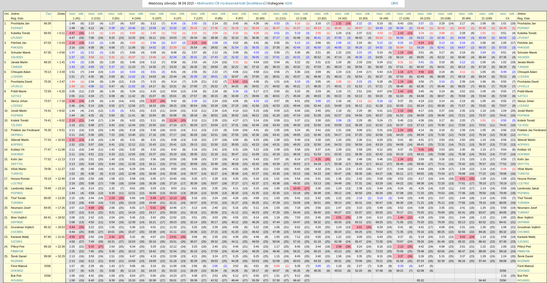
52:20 (358, 270)
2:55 (318, 33)
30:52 (214, 115)
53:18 (296, 193)
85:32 (47, 227)
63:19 (379, 144)
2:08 (215, 42)
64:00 (399, 144)
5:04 (235, 130)
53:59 (338, 125)
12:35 (131, 163)
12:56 (131, 105)
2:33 (359, 62)
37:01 (276, 57)
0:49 (503, 71)
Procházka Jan (20, 23)
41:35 (255, 193)
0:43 (400, 23)
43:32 (296, 66)
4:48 (256, 236)
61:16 (317, 241)
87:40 (47, 236)
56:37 (379, 76)
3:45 (421, 91)
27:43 (214, 57)
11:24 (173, 120)
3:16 (318, 23)
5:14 (297, 42)
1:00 (503, 42)
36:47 (276, 28)
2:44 (91, 71)
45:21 (296, 86)
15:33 (131, 280)
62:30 (441, 37)
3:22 (91, 227)
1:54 (112, 246)
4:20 (235, 178)
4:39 (235, 236)
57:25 (358, 134)
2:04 (215, 33)
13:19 (131, 202)
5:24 (380, 120)
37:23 (234, 105)
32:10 (234, 37)
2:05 (72, 91)
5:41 (380, 110)
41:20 (276, 115)
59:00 (317, 231)
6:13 (380, 217)
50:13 (296, 173)
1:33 (338, 139)
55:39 (255, 280)
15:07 (152, 96)
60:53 (296, 261)
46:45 (338, 28)
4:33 (380, 33)
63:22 (441, 57)
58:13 (338, 202)
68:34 (420, 134)
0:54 (277, 62)
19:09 (152, 261)
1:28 (112, 42)
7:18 (297, 207)
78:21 (379, 261)
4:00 (235, 139)
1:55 (112, 227)
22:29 (173, 47)
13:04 (131, 183)
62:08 (420, 270)
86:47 (461, 251)
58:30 (358, 173)
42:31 (296, 57)
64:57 (461, 47)
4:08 (91, 86)
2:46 (153, 33)
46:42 (255, 231)
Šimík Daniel (19, 256)
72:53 (379, 251)
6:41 (112, 144)
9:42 (173, 101)
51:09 (317, 115)
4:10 (235, 110)
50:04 (276, 241)
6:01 (132, 101)
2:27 (359, 266)
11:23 (131, 66)
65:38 (482, 28)
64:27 (379, 173)
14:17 (152, 86)
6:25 (256, 256)
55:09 (399, 28)
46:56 (338, 47)
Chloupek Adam (21, 71)
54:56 (358, 115)
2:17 (462, 23)
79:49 (47, 188)
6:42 (112, 125)
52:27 (338, 115)
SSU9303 (17, 57)
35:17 (214, 222)
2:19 (91, 33)
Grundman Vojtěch (22, 227)
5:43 (380, 71)
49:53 (296, 163)
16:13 (131, 251)
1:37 (72, 52)
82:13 (461, 222)
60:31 (358, 202)
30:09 (193, 163)
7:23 (112, 202)
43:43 (276, 125)
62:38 (338, 241)
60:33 (338, 222)
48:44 (234, 280)
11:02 (131, 76)
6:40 (91, 280)
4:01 (153, 227)
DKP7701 (17, 163)
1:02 (503, 62)
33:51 (173, 241)
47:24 (296, 115)
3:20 (194, 178)
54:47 (296, 222)
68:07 (441, 96)
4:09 (91, 66)
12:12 (131, 144)
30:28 (193, 134)
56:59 (358, 144)
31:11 (173, 231)
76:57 (482, 163)
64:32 (461, 28)
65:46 (441, 86)
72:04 (482, 96)
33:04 (214, 125)
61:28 (379, 105)
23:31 (173, 86)
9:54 (173, 91)
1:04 (483, 52)
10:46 (131, 28)
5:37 (112, 66)
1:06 (483, 23)
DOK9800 (17, 154)
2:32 (72, 139)
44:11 (234, 241)
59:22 (420, 37)
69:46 (441, 115)
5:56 (421, 149)
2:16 (72, 42)
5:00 (132, 33)
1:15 (400, 110)
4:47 (72, 33)
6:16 (380, 246)
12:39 (131, 222)
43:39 (276, 163)
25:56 (173, 173)
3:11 (153, 120)
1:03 (277, 168)
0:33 (400, 266)
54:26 (379, 28)
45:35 (296, 270)
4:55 (235, 217)
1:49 (72, 23)
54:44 (296, 212)
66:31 (338, 261)
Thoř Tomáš (18, 198)
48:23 (338, 66)
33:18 (214, 105)
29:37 (193, 173)
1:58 (112, 178)
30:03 (173, 212)
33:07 (214, 183)
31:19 (234, 28)
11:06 (131, 47)
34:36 (193, 231)
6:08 (112, 96)
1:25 (112, 110)
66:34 (379, 193)
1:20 (338, 62)
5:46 (132, 62)
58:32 (317, 222)
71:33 (420, 193)
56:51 (317, 202)
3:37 (421, 23)
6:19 (112, 173)
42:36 (255, 134)
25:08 (173, 115)
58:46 (420, 28)
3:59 (91, 57)
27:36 (214, 28)
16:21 (152, 222)
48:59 (255, 241)
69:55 (420, 173)
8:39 (112, 280)
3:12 (153, 23)
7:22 (112, 134)
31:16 (214, 154)
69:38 (441, 105)
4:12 (91, 28)
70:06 (358, 261)
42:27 (255, 173)
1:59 (112, 275)
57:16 (296, 241)
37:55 (234, 134)
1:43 (400, 33)
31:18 (173, 261)
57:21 (379, 86)
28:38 (214, 37)
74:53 (441, 193)
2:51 (359, 91)
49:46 (276, 251)
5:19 (380, 23)
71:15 (420, 202)
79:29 (441, 222)
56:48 (317, 193)
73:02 (482, 105)
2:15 (72, 198)
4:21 (194, 256)
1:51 (72, 71)
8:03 (112, 261)
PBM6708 (17, 251)
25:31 (193, 57)
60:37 (379, 115)
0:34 (400, 188)
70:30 (441, 125)
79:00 (441, 212)
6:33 (256, 139)
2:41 (91, 110)
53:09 (296, 202)
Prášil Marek (18, 91)
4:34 (91, 96)
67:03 (47, 42)
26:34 (193, 37)
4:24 (421, 42)
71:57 (461, 105)
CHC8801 (17, 231)
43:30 (276, 173)
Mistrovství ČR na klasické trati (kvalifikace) (231, 3)
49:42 (358, 37)
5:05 (153, 275)
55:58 (399, 37)
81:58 (399, 261)
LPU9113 (17, 86)
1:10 (483, 236)
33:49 (234, 96)
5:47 (112, 86)
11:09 (173, 266)
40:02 (276, 86)
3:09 (153, 52)
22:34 (173, 57)
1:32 (338, 23)
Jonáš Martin (19, 110)
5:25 (235, 256)
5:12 (380, 42)
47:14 (338, 57)
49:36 (358, 57)
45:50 (317, 47)
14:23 (173, 275)
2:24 (359, 42)
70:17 (399, 212)
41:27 (234, 202)
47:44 (276, 222)
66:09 (420, 115)
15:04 (152, 115)
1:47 (338, 207)
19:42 (152, 251)
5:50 (112, 115)
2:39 (462, 81)
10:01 (173, 130)
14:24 (152, 270)
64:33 (317, 261)
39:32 (214, 241)
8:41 (173, 71)
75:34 (482, 134)
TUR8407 (17, 212)
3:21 (318, 52)
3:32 (235, 33)
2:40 (91, 149)
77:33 (47, 139)
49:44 (296, 105)
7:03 (297, 217)
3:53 (442, 149)
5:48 (380, 207)
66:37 (358, 251)
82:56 (461, 231)
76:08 (461, 173)
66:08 (441, 76)
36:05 (255, 57)
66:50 (47, 33)
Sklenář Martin (20, 139)
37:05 (255, 76)
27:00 (193, 86)
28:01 (214, 76)
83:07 (482, 212)
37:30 (276, 47)
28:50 (214, 66)
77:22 (482, 173)
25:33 (173, 270)
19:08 (152, 202)
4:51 (91, 154)
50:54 (358, 76)
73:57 (47, 101)
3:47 (421, 266)
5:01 (153, 207)
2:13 (72, 159)
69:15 (420, 154)
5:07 (132, 23)
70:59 (461, 96)
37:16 (255, 66)
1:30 (483, 227)
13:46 (152, 57)
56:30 (379, 66)
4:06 (235, 71)
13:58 (152, 28)
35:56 (214, 212)
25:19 (173, 154)
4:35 (256, 23)
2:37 (359, 33)
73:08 (441, 154)
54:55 (379, 57)
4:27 (235, 120)
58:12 (338, 193)
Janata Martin (19, 62)
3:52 (235, 42)
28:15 (173, 105)
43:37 (296, 76)
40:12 (234, 222)
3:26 (442, 159)
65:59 (482, 37)
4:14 (421, 130)
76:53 (482, 154)
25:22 (193, 28)
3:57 (442, 198)
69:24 (482, 76)
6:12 (380, 149)
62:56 (379, 134)
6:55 (112, 105)
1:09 (338, 120)
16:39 (152, 183)
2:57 (194, 52)
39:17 (255, 270)
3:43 (235, 23)
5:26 (421, 256)
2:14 (215, 23)
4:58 (256, 71)
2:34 (91, 81)
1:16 (400, 71)
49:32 (296, 183)
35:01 (173, 280)
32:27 (214, 173)
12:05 (131, 154)
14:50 (131, 261)
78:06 (47, 168)
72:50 (461, 125)
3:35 (153, 178)
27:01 (173, 163)
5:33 (297, 91)
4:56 (421, 71)
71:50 (441, 134)
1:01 (503, 23)
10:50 (173, 159)
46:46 (317, 76)
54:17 (338, 134)
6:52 (297, 227)
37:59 (214, 251)
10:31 (111, 241)
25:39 (193, 76)
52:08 (276, 261)
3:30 (318, 120)
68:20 (47, 62)
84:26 (482, 231)
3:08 (442, 33)
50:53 (255, 261)
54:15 (379, 37)
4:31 (235, 149)
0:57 (277, 101)
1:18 (338, 110)
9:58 (173, 139)
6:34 (132, 246)
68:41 (420, 144)
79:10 (482, 202)
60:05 (420, 57)
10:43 (296, 188)
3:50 (442, 139)
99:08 (47, 256)
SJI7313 (16, 96)
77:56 (461, 202)
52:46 (317, 134)
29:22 (214, 86)
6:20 (380, 139)
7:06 (91, 37)
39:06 (255, 96)
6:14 (297, 159)
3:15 (153, 81)
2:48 (359, 159)
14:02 (152, 47)
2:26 (91, 62)
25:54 (193, 47)
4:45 (421, 198)
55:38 (338, 163)
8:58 (173, 62)
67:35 (47, 52)
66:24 (420, 105)
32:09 (214, 193)
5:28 (380, 81)
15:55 (152, 125)
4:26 (256, 33)
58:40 (399, 86)
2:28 (462, 33)
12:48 (131, 173)
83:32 (482, 222)
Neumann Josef (21, 207)
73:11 (441, 163)
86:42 (482, 241)
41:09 (255, 154)
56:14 (399, 57)
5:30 (297, 52)
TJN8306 (16, 66)
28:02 (214, 47)
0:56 (277, 52)
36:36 (255, 37)
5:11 (256, 207)
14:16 (131, 212)
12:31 (131, 193)
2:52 (462, 91)
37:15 (214, 231)
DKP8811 (17, 134)
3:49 (235, 52)
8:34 (173, 23)
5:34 (380, 62)
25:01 (173, 96)
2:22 (359, 23)
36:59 (234, 163)
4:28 (421, 217)
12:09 (173, 256)
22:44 (173, 76)
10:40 (173, 178)
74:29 (461, 134)
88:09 (482, 251)
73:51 (482, 125)
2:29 (91, 91)
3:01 (153, 71)
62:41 (441, 47)
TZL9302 (16, 125)
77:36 (461, 193)
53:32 (338, 154)
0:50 (503, 120)
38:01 (276, 76)
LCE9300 (17, 76)
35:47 (234, 154)
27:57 (193, 96)
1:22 (338, 52)
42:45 (255, 125)
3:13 (442, 42)
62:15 (441, 28)
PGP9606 (17, 115)
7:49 (91, 241)
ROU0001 (17, 280)
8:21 (112, 212)
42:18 (276, 154)
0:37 (400, 101)
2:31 (194, 33)
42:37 (255, 183)
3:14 (442, 101)
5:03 (132, 71)
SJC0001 (17, 241)
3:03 (215, 217)
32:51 (214, 134)
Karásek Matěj (20, 236)
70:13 (47, 71)
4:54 (256, 62)
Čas (48, 13)
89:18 (47, 246)
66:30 (399, 202)
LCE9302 (17, 105)
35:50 (234, 144)
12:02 (173, 217)
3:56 (421, 81)
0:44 (400, 168)
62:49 (420, 76)
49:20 (358, 47)
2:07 (72, 207)
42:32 (214, 280)
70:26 (47, 81)
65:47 (379, 202)
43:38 (276, 183)
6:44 (112, 163)
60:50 (358, 193)
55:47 (338, 173)
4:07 (153, 236)
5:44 (380, 188)
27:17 (173, 134)
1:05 (483, 62)
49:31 (338, 86)
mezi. (72, 13)
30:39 (193, 183)
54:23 (338, 144)
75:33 (420, 222)
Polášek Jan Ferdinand (25, 130)
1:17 (277, 246)
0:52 (400, 207)
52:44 (317, 105)
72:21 (461, 115)
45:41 (317, 37)
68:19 (461, 76)
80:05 (47, 198)
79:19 (47, 178)
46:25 (255, 202)
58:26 (358, 163)
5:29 (256, 168)
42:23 (255, 144)
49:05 (296, 134)
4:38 (91, 47)
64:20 (399, 134)
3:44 (318, 246)
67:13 (420, 125)
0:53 (277, 23)
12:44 (131, 125)
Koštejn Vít (18, 149)
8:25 (112, 37)
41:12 (234, 212)
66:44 (482, 57)
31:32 (234, 57)
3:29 (442, 23)
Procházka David (21, 81)
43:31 (276, 144)
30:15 (214, 96)
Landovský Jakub (22, 188)
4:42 (421, 246)
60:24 (338, 231)
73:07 (399, 241)
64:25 (358, 231)
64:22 (399, 183)
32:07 (234, 76)
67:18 (482, 66)
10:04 (173, 110)
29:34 (193, 193)
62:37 (399, 125)
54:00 (338, 105)
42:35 (276, 193)
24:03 (173, 37)
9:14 (173, 81)
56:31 (296, 251)
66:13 (461, 66)
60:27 (338, 212)
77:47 (47, 149)
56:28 (358, 125)
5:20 (91, 246)
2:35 (462, 110)
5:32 (132, 149)
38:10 (276, 66)
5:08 (91, 125)
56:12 (358, 105)
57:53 (399, 76)
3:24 (421, 33)
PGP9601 (17, 193)
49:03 (317, 96)
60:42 (420, 66)
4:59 (91, 202)
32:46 (214, 163)
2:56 (153, 42)
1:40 (112, 159)
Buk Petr (16, 275)
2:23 (91, 23)
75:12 (441, 202)
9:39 (112, 251)
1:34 (72, 81)
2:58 (359, 149)
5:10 (297, 23)
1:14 (483, 168)
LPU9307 (17, 37)
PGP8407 (17, 28)
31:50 (214, 144)
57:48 (379, 270)
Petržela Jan (18, 42)
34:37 (193, 202)
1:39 (112, 81)
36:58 (234, 173)
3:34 (235, 91)
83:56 (441, 251)
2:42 (359, 178)
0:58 (277, 120)
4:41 (256, 42)
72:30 (379, 241)
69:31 (482, 86)
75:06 (399, 251)
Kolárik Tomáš (20, 120)
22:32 (173, 28)
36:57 (193, 241)
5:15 (132, 81)
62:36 (420, 86)
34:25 (234, 86)
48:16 (296, 154)
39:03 (214, 261)
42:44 (296, 47)
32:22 (234, 66)
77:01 (461, 183)
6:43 (297, 168)
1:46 (112, 130)
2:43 (359, 168)
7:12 (297, 236)
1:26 (483, 207)
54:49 (338, 183)
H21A (288, 3)
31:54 (234, 47)
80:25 (441, 231)
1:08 (277, 139)
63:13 (338, 251)
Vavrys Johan (19, 101)
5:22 (297, 62)
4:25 (91, 115)
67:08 (399, 193)
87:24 (420, 261)
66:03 (482, 47)
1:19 (112, 33)
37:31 (234, 125)
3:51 (421, 52)
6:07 (380, 91)
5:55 (132, 207)
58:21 (399, 270)
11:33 (173, 227)
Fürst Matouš (19, 266)
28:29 (193, 270)
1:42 (112, 149)
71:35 (399, 231)
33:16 (193, 212)
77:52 (47, 159)
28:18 (193, 115)
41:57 (296, 28)
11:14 (131, 270)
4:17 (421, 110)
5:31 (112, 57)
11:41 (131, 115)
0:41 (400, 139)
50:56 (358, 66)
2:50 (194, 23)
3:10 (442, 81)
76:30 (47, 130)
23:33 (173, 66)
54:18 (317, 163)
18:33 (152, 105)
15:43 (152, 144)
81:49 (441, 241)
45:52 (317, 57)
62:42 (379, 154)
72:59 (47, 91)
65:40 (461, 57)
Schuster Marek (21, 52)
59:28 (420, 47)
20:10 (152, 241)
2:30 (462, 149)
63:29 (379, 183)
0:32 (400, 42)
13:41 (173, 236)
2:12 (215, 52)
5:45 (132, 217)
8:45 (297, 256)
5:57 (380, 168)
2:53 (194, 62)
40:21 (255, 115)
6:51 (297, 101)
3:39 (442, 168)
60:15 (317, 251)
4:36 (256, 81)
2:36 (359, 139)
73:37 (482, 115)
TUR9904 (17, 202)
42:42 (255, 163)
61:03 (399, 96)
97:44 (482, 261)
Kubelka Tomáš (20, 33)
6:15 (91, 212)
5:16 (380, 101)
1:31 (338, 130)
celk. (81, 13)
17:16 (152, 134)
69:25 (379, 212)
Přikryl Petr (18, 246)
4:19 (421, 101)
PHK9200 (17, 47)
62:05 (399, 105)
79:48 (420, 251)
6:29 (132, 168)
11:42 (131, 96)
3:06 (318, 42)
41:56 (255, 105)
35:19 (193, 251)
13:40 (131, 134)
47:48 (276, 231)
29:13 (193, 144)
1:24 (338, 33)
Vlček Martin (18, 168)
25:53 (173, 193)
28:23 (173, 222)
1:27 (112, 23)
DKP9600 (17, 222)
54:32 (379, 47)
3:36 (153, 130)
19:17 (152, 212)
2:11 (462, 71)
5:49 (297, 139)
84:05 (47, 207)
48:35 (317, 270)
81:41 (461, 212)
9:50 (173, 168)
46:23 (255, 212)
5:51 (132, 110)
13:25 (131, 37)
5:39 (112, 28)
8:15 (380, 256)
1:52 (72, 168)
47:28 (276, 202)
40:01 (276, 96)
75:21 (461, 144)
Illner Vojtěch (19, 217)
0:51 (277, 33)
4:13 (235, 159)
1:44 (72, 110)
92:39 (441, 261)
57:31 (358, 183)
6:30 (112, 193)
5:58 (297, 149)
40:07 (276, 270)
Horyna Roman (20, 178)
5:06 (132, 52)
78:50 (482, 193)
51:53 (358, 86)
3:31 (318, 62)
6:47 (132, 256)
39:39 (193, 280)
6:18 (132, 130)
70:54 (379, 231)
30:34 (214, 270)
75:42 (461, 163)
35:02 (234, 115)
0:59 (277, 110)
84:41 (47, 217)
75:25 (420, 212)
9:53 (173, 188)
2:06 (112, 207)
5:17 (256, 91)
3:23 (153, 110)
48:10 (338, 76)
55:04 (399, 47)
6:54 (112, 222)
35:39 (193, 261)
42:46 (296, 37)
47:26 (276, 212)
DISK (47, 266)
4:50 (91, 222)
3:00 (318, 101)
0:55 (277, 42)
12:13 (173, 198)
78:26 (420, 241)
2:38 (359, 188)
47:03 (317, 66)
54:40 (296, 231)
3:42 (318, 198)
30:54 (193, 105)
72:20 (441, 183)
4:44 (421, 168)
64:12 (379, 163)
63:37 (358, 212)
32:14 (193, 222)
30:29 (193, 125)
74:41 (47, 110)
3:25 (194, 42)
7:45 (91, 251)
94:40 (482, 280)
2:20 (462, 120)
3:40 (318, 256)
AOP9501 (17, 144)
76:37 (482, 144)
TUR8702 (17, 173)
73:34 (441, 173)
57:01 (399, 66)
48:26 (317, 86)
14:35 (152, 66)
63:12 (358, 222)
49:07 (358, 28)
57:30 (276, 280)
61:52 (399, 115)
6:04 (297, 110)
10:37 (131, 57)
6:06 (112, 47)
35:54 (255, 28)
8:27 (173, 42)
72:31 (441, 144)
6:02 (132, 120)
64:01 (441, 66)
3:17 (442, 52)
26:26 (193, 66)
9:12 (297, 275)
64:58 (461, 37)
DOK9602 (17, 270)
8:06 (91, 231)
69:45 (420, 163)
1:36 (338, 178)
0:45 (400, 120)
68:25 (461, 86)
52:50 (317, 125)
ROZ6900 (17, 261)
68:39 (420, 183)
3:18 (153, 168)
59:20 (379, 96)
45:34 (296, 96)
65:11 (399, 173)
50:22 (338, 96)
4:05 (235, 101)
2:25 (72, 246)
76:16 (420, 231)
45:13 (317, 28)
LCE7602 (17, 183)
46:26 (255, 222)
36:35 (255, 47)
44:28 (234, 261)
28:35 (193, 154)
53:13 (358, 96)
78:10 (482, 183)
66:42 (296, 280)
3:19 (442, 62)
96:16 (461, 261)
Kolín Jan (17, 159)
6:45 (297, 246)
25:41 (173, 144)
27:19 (173, 125)
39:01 (255, 86)
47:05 (338, 37)
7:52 (173, 33)
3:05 (318, 81)
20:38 (152, 280)
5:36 (297, 71)
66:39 (47, 23)
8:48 (173, 52)
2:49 (91, 120)
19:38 (152, 231)
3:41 (421, 62)
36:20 (234, 193)
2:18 (462, 52)
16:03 (131, 241)
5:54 (297, 178)
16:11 (152, 37)
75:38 (461, 154)
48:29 (255, 251)
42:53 (276, 105)
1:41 (112, 101)
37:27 (276, 37)
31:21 (173, 202)
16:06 (152, 173)
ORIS (394, 3)
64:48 (420, 96)
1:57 (72, 266)
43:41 (276, 134)
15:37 (152, 154)
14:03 (152, 76)
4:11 (235, 188)
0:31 (400, 62)
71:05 (399, 222)
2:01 (338, 217)
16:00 (152, 193)
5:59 (112, 76)
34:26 (234, 270)
